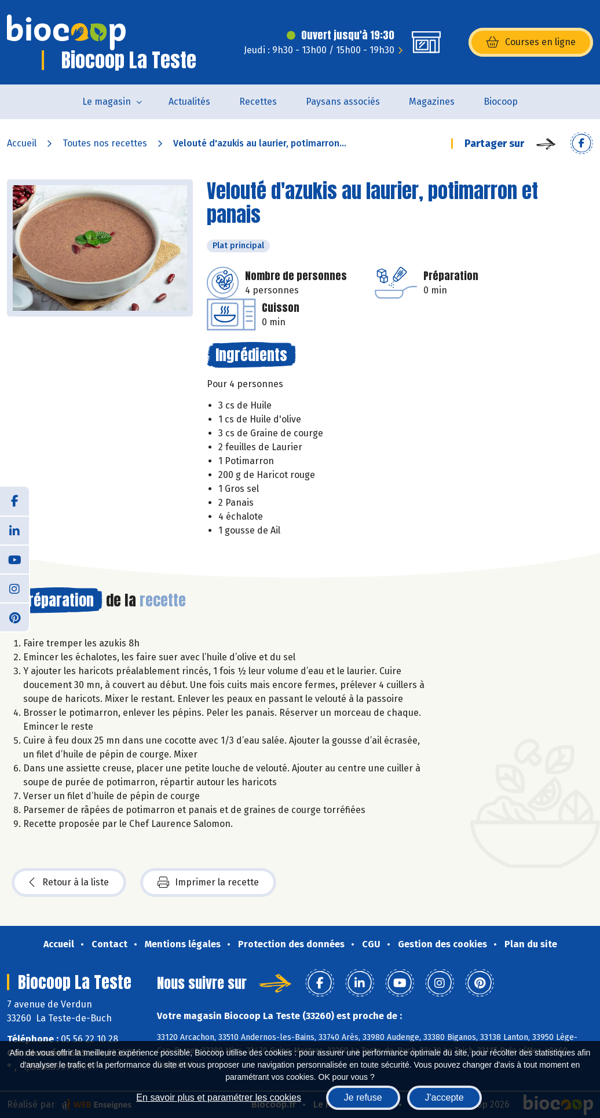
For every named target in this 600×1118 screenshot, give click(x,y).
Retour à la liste (69, 882)
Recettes (258, 101)
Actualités (189, 101)
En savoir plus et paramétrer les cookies (218, 1097)
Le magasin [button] (106, 101)
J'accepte (444, 1097)
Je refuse (363, 1097)
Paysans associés (343, 101)
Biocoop (501, 101)
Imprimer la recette (208, 882)
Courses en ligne (531, 42)
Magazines (432, 101)
